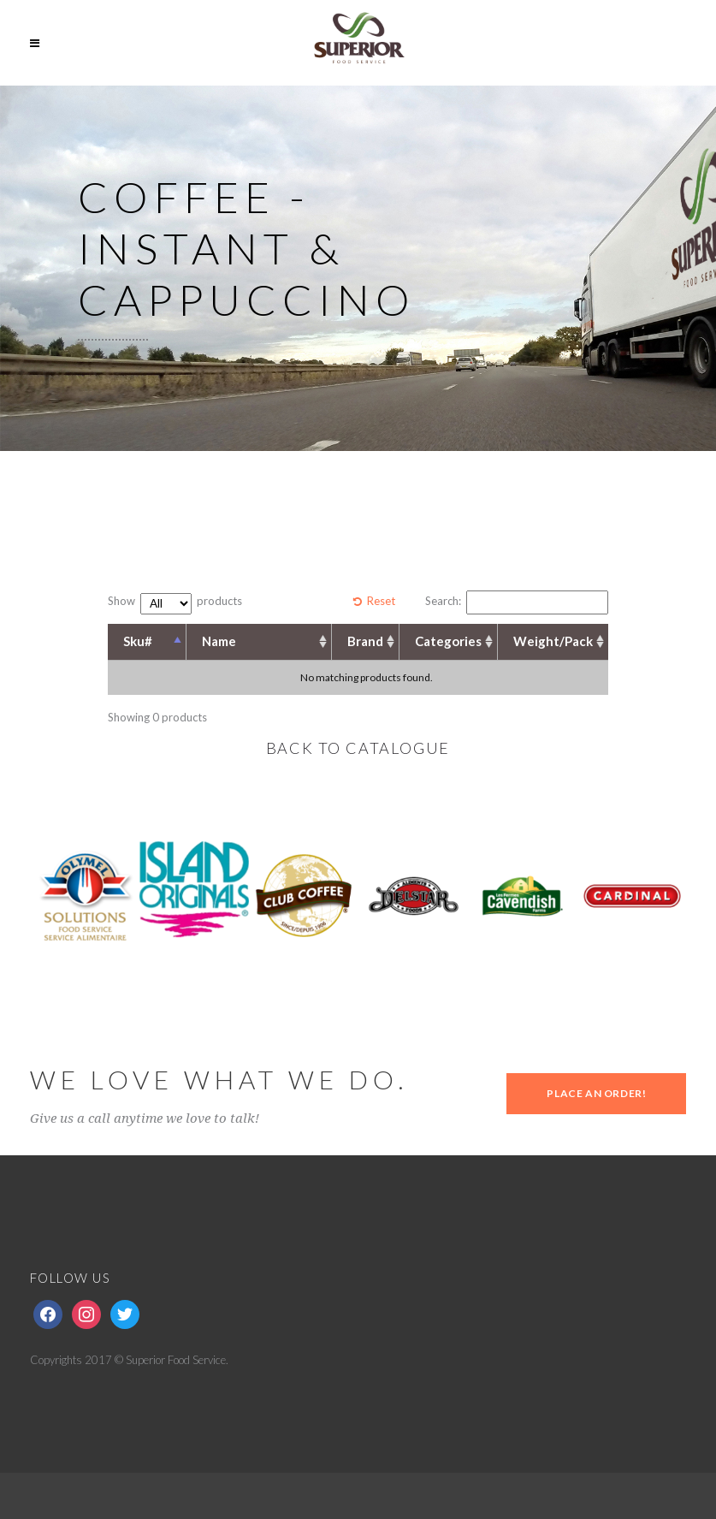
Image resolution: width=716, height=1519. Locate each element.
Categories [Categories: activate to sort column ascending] (448, 641)
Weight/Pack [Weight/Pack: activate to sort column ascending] (553, 641)
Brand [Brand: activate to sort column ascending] (365, 641)
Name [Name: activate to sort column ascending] (219, 641)
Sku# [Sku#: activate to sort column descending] (137, 641)
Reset (381, 601)
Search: (516, 602)
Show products (175, 603)
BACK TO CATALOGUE (358, 748)
